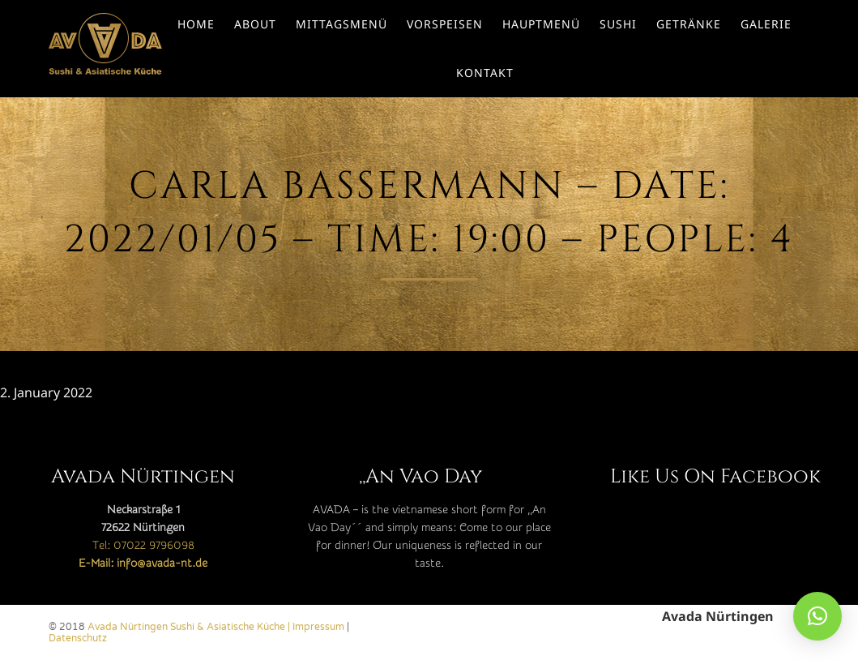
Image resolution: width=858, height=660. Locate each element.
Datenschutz (78, 638)
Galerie (766, 24)
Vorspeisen (445, 24)
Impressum (318, 626)
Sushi (618, 24)
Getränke (688, 24)
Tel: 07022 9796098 (143, 545)
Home (196, 24)
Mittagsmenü (341, 24)
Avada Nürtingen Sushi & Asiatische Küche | (190, 626)
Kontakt (485, 72)
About (255, 24)
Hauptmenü (541, 24)
